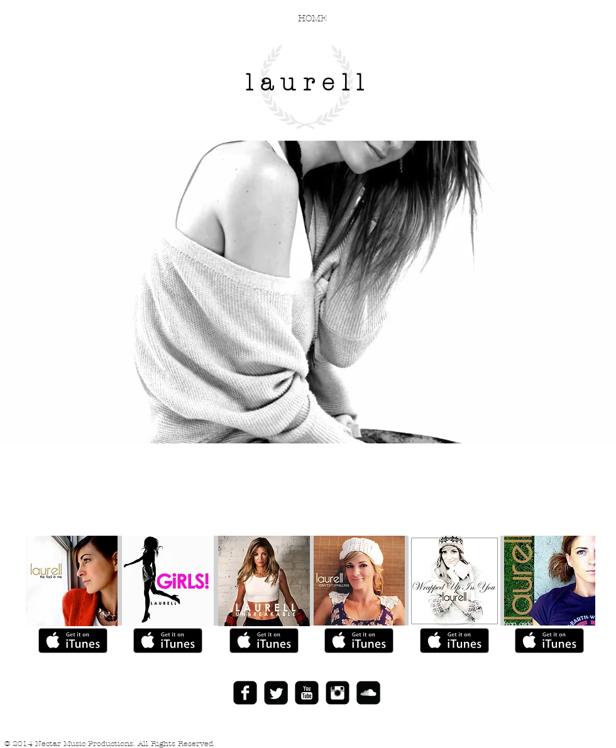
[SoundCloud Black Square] (368, 693)
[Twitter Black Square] (276, 693)
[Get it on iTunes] (72, 640)
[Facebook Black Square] (245, 693)
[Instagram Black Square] (337, 693)
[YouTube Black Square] (307, 693)
